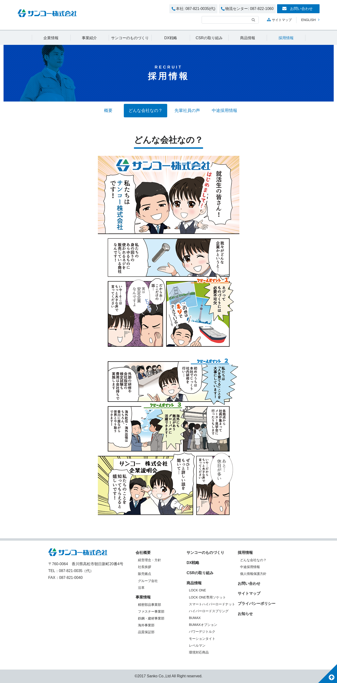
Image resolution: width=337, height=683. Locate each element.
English (310, 20)
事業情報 (143, 597)
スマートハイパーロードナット (212, 604)
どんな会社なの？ (145, 110)
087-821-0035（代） (76, 571)
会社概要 (143, 553)
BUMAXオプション (203, 625)
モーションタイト (202, 639)
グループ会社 (148, 581)
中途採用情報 (224, 110)
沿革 (141, 588)
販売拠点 (144, 574)
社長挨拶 (144, 567)
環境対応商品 (199, 652)
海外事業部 (146, 625)
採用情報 (286, 38)
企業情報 (50, 38)
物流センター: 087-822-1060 (247, 9)
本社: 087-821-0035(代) (193, 9)
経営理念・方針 (149, 560)
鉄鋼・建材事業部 (151, 618)
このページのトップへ (327, 673)
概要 (108, 110)
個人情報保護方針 (253, 574)
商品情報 (247, 38)
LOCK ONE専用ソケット (207, 597)
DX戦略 (170, 38)
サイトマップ (279, 20)
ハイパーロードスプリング (209, 611)
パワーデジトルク (202, 631)
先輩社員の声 (187, 110)
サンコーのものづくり (130, 38)
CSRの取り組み (209, 38)
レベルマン (197, 645)
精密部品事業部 (149, 605)
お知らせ (245, 614)
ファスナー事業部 (151, 611)
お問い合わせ (297, 8)
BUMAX (195, 618)
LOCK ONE (197, 590)
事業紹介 (89, 38)
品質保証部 (146, 632)
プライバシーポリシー (256, 604)
